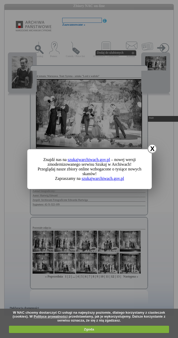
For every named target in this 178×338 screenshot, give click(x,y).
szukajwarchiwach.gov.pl (89, 159)
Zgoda (89, 329)
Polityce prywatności (50, 316)
